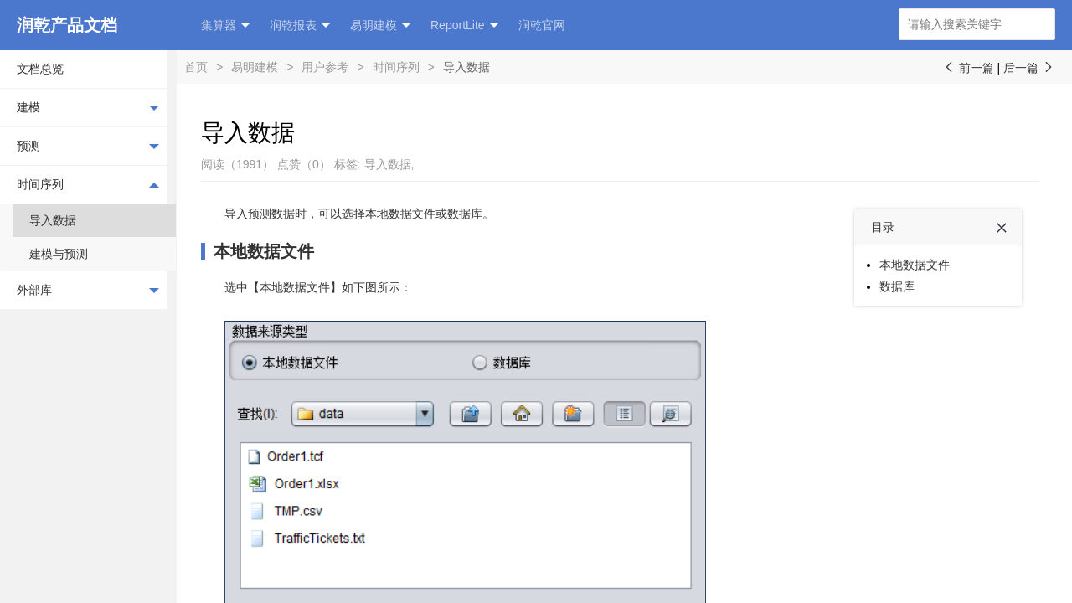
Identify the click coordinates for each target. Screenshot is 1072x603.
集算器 (225, 25)
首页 (196, 67)
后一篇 (1029, 68)
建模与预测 (58, 253)
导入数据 (52, 220)
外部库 (88, 290)
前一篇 (968, 68)
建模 (88, 108)
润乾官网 (541, 25)
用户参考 (325, 67)
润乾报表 (300, 25)
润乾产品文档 (67, 25)
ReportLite (464, 25)
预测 (88, 146)
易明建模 (380, 25)
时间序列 (88, 184)
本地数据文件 (264, 251)
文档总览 (40, 68)
